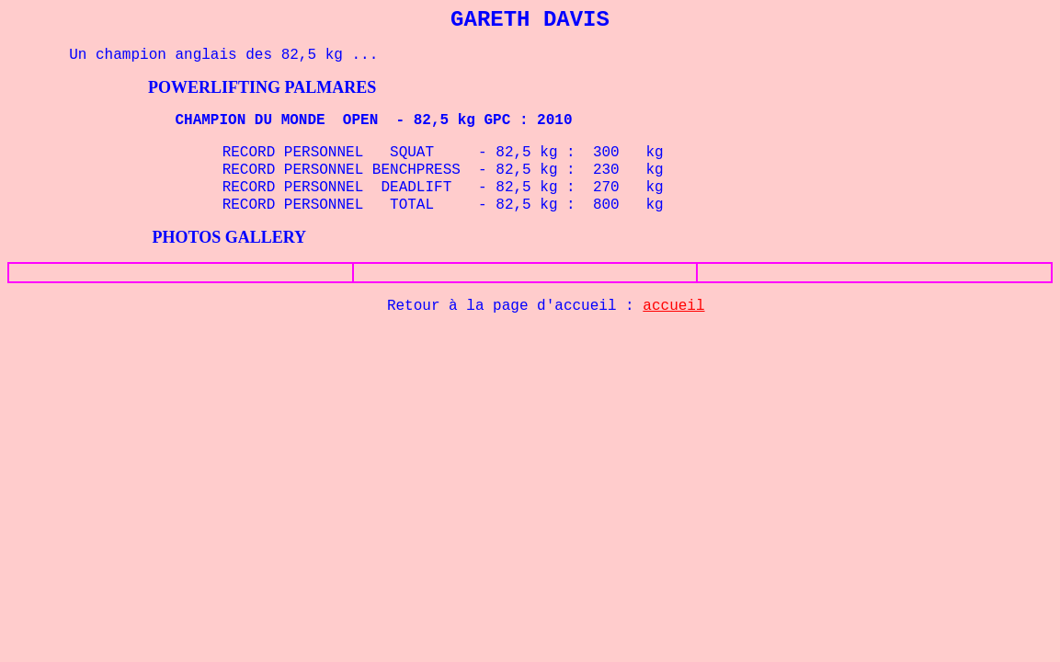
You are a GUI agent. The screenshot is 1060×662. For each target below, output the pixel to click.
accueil (673, 306)
